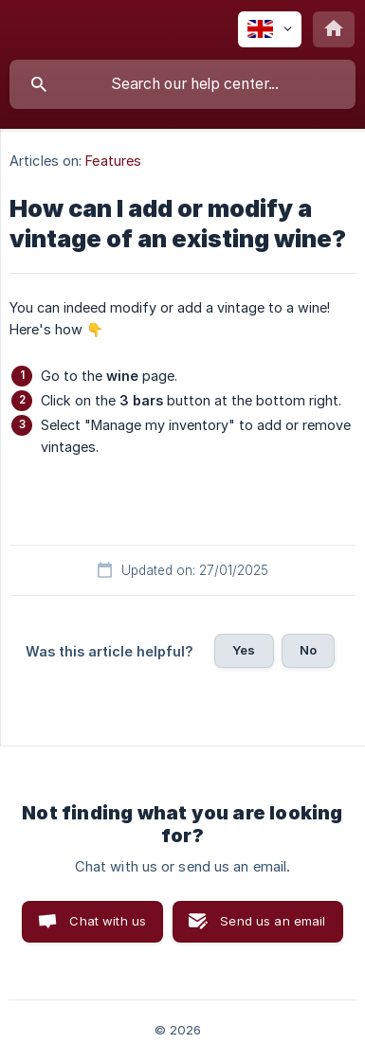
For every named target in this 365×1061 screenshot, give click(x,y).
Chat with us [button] (107, 920)
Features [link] (113, 161)
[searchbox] (182, 84)
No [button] (308, 649)
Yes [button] (243, 649)
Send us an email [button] (272, 920)
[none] (269, 29)
